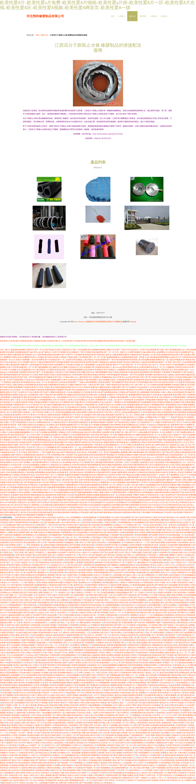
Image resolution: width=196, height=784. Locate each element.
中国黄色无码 (179, 560)
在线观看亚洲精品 (133, 405)
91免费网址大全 (172, 650)
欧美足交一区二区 (158, 367)
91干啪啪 (113, 492)
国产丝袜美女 (189, 372)
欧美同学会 (180, 615)
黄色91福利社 (24, 490)
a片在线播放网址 (41, 535)
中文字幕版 (190, 572)
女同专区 (65, 677)
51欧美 (112, 380)
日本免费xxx (121, 540)
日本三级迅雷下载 (182, 517)
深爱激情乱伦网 (32, 550)
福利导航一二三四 (175, 738)
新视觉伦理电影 (107, 695)
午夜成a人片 (5, 582)
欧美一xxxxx (189, 370)
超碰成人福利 (20, 723)
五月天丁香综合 (19, 783)
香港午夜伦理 (172, 600)
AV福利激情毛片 (44, 485)
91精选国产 (109, 422)
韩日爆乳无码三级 (55, 382)
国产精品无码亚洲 (14, 435)
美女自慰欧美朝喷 (118, 768)
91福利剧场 (39, 390)
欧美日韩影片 (98, 780)
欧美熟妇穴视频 (12, 445)
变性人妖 (37, 352)
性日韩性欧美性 (34, 738)
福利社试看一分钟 (105, 595)
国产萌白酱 (130, 690)
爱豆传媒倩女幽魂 (58, 387)
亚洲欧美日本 (167, 607)
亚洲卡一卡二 (73, 447)
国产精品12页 (102, 748)
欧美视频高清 (41, 575)
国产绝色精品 (11, 420)
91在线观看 (58, 492)
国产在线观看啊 (186, 632)
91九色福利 (13, 450)
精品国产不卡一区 (117, 700)
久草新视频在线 (108, 427)
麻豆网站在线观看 (98, 422)
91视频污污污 (45, 465)
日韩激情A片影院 (71, 582)
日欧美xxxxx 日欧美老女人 (103, 783)
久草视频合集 (53, 610)
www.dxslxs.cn (80, 321)
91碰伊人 (152, 765)
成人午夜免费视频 (88, 365)
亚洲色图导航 (39, 720)
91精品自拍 (141, 605)
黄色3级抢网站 (98, 352)
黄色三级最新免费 (158, 480)
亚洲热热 (155, 780)
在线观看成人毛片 (122, 617)
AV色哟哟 (164, 422)
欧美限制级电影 (129, 640)
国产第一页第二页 (15, 572)
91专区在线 (55, 417)
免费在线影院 (108, 462)
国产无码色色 (7, 430)
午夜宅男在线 (45, 417)
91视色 (30, 402)
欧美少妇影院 (140, 532)
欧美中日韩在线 (16, 542)
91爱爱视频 (52, 385)
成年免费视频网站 (130, 402)
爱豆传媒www (26, 778)
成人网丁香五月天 (101, 765)
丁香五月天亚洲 (43, 470)
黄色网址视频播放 (67, 425)
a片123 (43, 447)
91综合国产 (190, 705)
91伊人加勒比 (31, 430)
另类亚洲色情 (87, 375)
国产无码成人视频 (132, 697)
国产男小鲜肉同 (151, 377)
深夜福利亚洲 (67, 470)
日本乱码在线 (46, 743)
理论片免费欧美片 (173, 690)
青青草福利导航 (107, 625)
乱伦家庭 (76, 365)
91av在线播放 (85, 415)
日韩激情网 (73, 625)
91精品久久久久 (175, 520)
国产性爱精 (84, 725)
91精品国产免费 (6, 522)
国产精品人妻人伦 (106, 723)
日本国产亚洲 (186, 713)
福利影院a (41, 567)
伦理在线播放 (77, 360)
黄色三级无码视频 (181, 645)
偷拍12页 (141, 705)
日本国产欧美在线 (173, 745)
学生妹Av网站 (145, 352)
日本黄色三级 (59, 537)
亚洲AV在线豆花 (162, 472)
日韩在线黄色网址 (171, 567)
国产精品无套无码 (62, 450)
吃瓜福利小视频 (110, 387)
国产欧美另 (152, 567)
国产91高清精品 (50, 360)
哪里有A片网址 (176, 447)
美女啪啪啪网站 (107, 525)
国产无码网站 (25, 462)
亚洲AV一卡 (156, 430)
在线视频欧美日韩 (71, 755)
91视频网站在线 (123, 370)
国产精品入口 (129, 555)
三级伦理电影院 (181, 682)
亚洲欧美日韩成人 (80, 710)
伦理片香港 (135, 480)
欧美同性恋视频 (186, 778)
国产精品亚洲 (120, 422)
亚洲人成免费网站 (158, 352)
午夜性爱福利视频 (19, 547)
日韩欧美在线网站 (18, 550)
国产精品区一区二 (123, 715)
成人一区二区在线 (57, 645)
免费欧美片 (85, 645)
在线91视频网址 (125, 580)
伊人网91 (134, 725)
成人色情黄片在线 (119, 405)
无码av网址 (174, 570)
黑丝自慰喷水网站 (22, 627)
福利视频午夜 (77, 530)
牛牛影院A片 (119, 440)
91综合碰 (133, 457)
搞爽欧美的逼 (15, 687)
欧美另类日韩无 (155, 640)
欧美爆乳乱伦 (81, 557)
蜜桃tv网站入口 (56, 427)
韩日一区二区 (29, 367)
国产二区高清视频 (16, 758)
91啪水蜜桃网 (130, 482)
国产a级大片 (121, 547)
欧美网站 (4, 758)
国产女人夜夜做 (136, 447)
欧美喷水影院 (42, 385)
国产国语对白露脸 (187, 567)
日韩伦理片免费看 (56, 685)
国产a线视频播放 (103, 768)
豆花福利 (106, 575)
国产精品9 (92, 542)
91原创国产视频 (177, 385)
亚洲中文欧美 (54, 703)
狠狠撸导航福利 (117, 685)
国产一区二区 (109, 352)
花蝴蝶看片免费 (9, 357)
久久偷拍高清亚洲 (58, 422)
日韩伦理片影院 (154, 723)
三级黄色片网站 (59, 437)
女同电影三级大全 (127, 733)
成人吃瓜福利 (189, 385)
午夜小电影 (58, 687)
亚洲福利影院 (52, 567)
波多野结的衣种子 (15, 750)
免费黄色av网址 (176, 457)
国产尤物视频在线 (37, 477)
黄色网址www (84, 582)
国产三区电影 (185, 470)
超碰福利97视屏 (50, 477)
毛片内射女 (23, 452)
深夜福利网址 (190, 402)
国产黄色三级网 (116, 755)
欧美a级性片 (180, 705)
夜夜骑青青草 (124, 360)
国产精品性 (50, 350)
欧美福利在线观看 (43, 620)
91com (157, 447)
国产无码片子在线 (26, 597)
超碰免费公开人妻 (72, 640)
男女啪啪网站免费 (121, 527)
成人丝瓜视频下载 (87, 367)
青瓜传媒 (176, 763)
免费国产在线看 (183, 440)
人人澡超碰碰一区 (128, 763)
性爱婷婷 (5, 417)
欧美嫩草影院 (189, 532)
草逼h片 (119, 758)
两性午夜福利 (179, 723)
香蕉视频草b (187, 685)
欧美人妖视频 (151, 728)
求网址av (133, 723)
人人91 (143, 770)
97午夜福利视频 (141, 382)
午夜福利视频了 (130, 660)
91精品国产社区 (71, 455)
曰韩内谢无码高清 (49, 763)
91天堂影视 (191, 475)
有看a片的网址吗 (35, 517)
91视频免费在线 (70, 485)
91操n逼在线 (167, 645)
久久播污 (178, 580)
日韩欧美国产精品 (159, 670)
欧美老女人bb (7, 390)
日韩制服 (56, 630)
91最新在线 (25, 715)
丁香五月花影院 (81, 730)
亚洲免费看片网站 (10, 597)
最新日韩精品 (18, 385)
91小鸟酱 (153, 595)
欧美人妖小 (35, 775)
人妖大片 (183, 475)
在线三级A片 (61, 695)
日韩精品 (123, 635)
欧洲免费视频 (181, 610)
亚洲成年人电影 (58, 773)
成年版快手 (132, 472)
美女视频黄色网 (55, 535)
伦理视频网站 (105, 425)
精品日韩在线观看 (167, 672)
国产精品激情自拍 (43, 562)
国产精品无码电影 (52, 357)
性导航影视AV (46, 397)
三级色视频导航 (136, 735)
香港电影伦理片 (141, 407)
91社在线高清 (141, 387)
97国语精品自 (96, 537)
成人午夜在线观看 (189, 350)
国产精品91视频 (105, 465)
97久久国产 (173, 715)
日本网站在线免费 (157, 385)
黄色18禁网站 (115, 425)
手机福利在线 (58, 597)
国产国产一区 (38, 372)
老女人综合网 (104, 733)
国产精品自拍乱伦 (43, 753)
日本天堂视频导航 (24, 370)
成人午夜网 (35, 380)
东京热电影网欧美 (87, 682)
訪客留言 (164, 16)
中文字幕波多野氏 (36, 680)
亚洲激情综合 (169, 615)
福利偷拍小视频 (104, 350)
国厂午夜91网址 (180, 753)
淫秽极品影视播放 (146, 748)
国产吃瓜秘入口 (71, 570)
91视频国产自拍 (62, 390)
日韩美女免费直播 (129, 467)
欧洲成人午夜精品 (119, 392)
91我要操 (154, 427)
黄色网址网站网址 (18, 472)
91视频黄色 (159, 743)
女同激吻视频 (103, 390)
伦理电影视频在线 (45, 750)
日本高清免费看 (79, 685)
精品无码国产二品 (154, 475)
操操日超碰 (90, 703)
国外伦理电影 (117, 718)
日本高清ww (60, 527)
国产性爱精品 (104, 610)
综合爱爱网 (185, 745)
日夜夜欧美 (17, 405)
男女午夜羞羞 (101, 703)
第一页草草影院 (64, 460)
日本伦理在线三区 (167, 682)
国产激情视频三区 (110, 455)
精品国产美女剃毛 (124, 362)
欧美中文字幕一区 (144, 758)
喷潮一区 (39, 435)
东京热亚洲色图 (20, 497)
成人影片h (118, 400)
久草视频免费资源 (14, 605)
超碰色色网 (88, 530)
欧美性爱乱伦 (79, 535)
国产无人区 (160, 650)
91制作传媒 (95, 415)
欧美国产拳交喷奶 (127, 390)
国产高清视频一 (102, 750)
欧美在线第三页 (98, 605)
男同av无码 (55, 557)
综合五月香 (117, 377)
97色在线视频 (45, 520)
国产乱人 (118, 412)
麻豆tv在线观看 (100, 395)
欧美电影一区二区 (121, 723)
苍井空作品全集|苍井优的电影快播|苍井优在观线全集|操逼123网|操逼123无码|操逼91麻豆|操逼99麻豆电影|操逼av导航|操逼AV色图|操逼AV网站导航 (81, 512)
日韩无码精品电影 (63, 665)
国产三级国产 (75, 417)
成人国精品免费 (77, 595)
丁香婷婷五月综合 (57, 407)
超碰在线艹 (105, 407)
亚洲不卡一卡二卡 (116, 612)
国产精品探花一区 (155, 432)
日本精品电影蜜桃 (108, 592)
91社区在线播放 (58, 710)
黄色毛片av (28, 622)
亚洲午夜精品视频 (57, 442)
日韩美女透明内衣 (143, 670)
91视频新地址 (104, 482)
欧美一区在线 (67, 392)
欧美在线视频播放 (32, 465)
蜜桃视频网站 (25, 432)
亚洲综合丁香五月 (101, 530)
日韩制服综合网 (95, 760)
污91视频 (44, 672)
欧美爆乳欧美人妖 (15, 587)
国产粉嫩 (134, 460)
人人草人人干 (161, 778)
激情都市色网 (24, 532)
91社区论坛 (31, 422)
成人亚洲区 (99, 405)
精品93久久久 (73, 420)
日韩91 (99, 738)
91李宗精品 (189, 460)
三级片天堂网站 (173, 765)
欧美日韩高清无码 (189, 690)
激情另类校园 (177, 595)
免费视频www (50, 680)
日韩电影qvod (5, 592)
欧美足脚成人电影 (142, 530)
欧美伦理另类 (190, 492)
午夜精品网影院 (170, 405)
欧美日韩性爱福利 (155, 442)
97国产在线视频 (30, 750)
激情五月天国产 (12, 392)
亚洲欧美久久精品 (136, 680)
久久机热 (27, 380)
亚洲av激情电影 (178, 420)
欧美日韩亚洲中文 (175, 577)
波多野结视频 (90, 718)
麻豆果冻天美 (163, 728)
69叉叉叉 (144, 490)
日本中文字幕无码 (29, 415)
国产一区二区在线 (99, 560)
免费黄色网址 (122, 472)
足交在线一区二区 (107, 743)
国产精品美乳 (131, 392)
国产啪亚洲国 (148, 455)
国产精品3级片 (100, 355)
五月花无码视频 (75, 435)
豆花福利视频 (46, 445)
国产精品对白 (146, 517)
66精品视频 (143, 432)
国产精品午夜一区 (129, 365)
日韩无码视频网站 (131, 440)
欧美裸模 (151, 362)
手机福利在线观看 (177, 687)
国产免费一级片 (163, 350)
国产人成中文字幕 (71, 687)
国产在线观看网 (88, 642)
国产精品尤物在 (16, 410)
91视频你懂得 (56, 405)
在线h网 (110, 645)
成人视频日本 (54, 367)
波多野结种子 (128, 753)
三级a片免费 (187, 540)
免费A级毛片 (167, 560)
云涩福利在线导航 (21, 402)
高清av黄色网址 (156, 525)
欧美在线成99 (164, 550)
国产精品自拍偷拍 (106, 440)
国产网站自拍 (142, 612)
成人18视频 (101, 470)
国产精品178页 (14, 760)
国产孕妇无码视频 (182, 482)
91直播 (51, 402)
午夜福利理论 (160, 713)
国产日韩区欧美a (42, 655)
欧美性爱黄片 (6, 690)
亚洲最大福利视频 (104, 520)
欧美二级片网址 (71, 472)
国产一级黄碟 (141, 778)
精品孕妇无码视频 (24, 420)
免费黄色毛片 (160, 360)
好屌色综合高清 (144, 780)
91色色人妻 (182, 400)
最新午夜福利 (131, 657)
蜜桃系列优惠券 (155, 662)
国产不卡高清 (74, 415)
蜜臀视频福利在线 (77, 780)
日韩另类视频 (128, 632)
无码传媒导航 (12, 442)
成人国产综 (119, 690)
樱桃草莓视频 (172, 677)
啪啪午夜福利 (6, 783)
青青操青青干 (122, 492)
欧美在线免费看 (6, 405)
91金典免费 (135, 445)
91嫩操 (3, 725)
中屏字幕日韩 (15, 585)
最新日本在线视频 (156, 490)
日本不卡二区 (156, 365)
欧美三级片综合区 (174, 708)
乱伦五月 (16, 462)
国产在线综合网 (61, 650)
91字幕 (172, 582)
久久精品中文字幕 (125, 597)
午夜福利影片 (96, 622)
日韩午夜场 (95, 442)
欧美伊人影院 (9, 400)
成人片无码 (170, 465)
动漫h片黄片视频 (44, 630)
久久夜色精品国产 (17, 655)
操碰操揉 (38, 495)
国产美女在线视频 (76, 390)
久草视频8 (148, 417)
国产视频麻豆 (113, 565)
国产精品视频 (129, 765)
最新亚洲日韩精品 (54, 410)
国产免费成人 (30, 582)
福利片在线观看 (181, 352)
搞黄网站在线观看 (181, 430)
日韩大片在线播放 (185, 743)
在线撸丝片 (111, 395)
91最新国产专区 (11, 743)
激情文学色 (150, 467)
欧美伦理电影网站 (69, 382)
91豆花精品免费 (73, 750)
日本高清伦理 (31, 630)
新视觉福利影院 (11, 740)
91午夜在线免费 (71, 422)
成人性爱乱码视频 (66, 567)
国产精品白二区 (33, 723)
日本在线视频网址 (173, 700)
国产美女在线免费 (25, 460)
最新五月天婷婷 (33, 743)
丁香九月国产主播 (80, 480)
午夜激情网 (93, 670)
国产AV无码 (38, 387)
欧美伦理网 (96, 630)
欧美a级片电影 (177, 552)
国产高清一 (130, 550)
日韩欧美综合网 (152, 703)
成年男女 (3, 670)
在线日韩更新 (10, 545)
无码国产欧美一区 (74, 708)
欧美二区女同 (36, 475)
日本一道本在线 (170, 525)
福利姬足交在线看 (51, 435)
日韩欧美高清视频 (156, 652)
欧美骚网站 (32, 470)
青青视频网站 (49, 647)
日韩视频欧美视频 (10, 677)
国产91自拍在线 (115, 572)
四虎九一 (20, 545)
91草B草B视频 (111, 375)
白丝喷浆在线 (104, 685)
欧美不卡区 (138, 620)
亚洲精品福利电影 (53, 532)
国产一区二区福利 (64, 360)
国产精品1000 (87, 450)
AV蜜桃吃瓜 (66, 465)
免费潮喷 (167, 385)
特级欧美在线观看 (175, 380)
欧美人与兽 (169, 562)
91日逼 (113, 482)
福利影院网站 (163, 377)
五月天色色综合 (39, 595)
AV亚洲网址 (30, 407)
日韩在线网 (110, 417)
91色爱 (167, 457)
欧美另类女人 (154, 760)
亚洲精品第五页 (84, 422)
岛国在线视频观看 (61, 758)
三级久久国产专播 (27, 557)
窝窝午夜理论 (16, 455)
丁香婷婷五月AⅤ (42, 645)
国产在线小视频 (148, 447)
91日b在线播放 (158, 745)
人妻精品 (16, 708)
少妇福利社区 (181, 565)
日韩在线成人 (71, 580)
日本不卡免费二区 (161, 582)
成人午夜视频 (94, 425)
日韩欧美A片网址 (172, 632)
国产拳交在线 (141, 708)
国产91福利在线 (6, 535)
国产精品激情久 (111, 597)
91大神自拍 (170, 352)
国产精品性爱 (56, 662)
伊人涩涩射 (56, 412)
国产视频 (77, 492)
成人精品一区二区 (40, 382)
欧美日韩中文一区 (165, 390)
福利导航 (130, 417)
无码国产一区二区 (92, 592)
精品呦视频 (150, 485)
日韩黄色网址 (35, 445)
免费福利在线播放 (58, 547)
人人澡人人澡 (82, 597)
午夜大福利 (154, 580)
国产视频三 (126, 675)
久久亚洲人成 (70, 400)
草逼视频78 (118, 410)
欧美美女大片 (53, 657)
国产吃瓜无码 (139, 622)
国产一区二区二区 (96, 357)
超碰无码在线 (83, 455)
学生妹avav (94, 420)
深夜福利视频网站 (113, 605)
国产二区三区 (40, 350)
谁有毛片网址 (92, 587)
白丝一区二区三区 (79, 720)
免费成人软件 (54, 425)
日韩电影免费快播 (40, 778)
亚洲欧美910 (129, 685)
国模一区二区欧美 (15, 622)
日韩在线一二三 (17, 582)
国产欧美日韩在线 (88, 417)
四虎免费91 (149, 375)
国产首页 (30, 703)
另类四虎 (178, 367)
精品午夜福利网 (49, 467)
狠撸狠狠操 (158, 615)
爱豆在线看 (14, 417)
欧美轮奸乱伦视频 (163, 735)
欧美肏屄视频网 (141, 535)
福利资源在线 (142, 370)
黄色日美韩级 (12, 725)
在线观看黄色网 (112, 487)
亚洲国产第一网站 (122, 432)
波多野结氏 (24, 625)
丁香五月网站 (27, 440)
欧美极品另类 (147, 537)
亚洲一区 (149, 632)
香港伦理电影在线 (129, 367)
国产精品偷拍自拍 (68, 557)
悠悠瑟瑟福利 (141, 555)
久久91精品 (102, 677)
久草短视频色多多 (185, 627)
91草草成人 (12, 560)
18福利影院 (15, 382)
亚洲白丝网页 (64, 595)
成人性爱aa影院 (131, 372)
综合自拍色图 (126, 677)
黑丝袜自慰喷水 (6, 462)
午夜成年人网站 (180, 480)
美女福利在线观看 (114, 480)
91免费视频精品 (184, 487)
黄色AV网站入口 (129, 758)
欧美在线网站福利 (182, 672)
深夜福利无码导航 (167, 657)
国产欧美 (154, 397)
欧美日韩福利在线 (127, 652)
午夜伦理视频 (158, 697)
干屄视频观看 (88, 697)
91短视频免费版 (89, 590)
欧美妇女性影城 (169, 755)
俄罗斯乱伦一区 (21, 680)
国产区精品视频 (115, 773)
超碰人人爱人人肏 (133, 575)
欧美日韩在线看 (183, 530)
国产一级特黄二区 (29, 733)
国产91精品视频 (85, 783)
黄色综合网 (86, 690)
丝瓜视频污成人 (18, 482)
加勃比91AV (163, 535)
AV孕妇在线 (67, 778)
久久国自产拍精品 (135, 397)
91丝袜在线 (54, 462)
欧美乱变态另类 (7, 703)
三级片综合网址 (116, 632)
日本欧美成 (144, 570)
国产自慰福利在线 (134, 540)
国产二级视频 (188, 630)
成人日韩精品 (14, 475)
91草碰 (118, 395)
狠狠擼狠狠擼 (87, 492)
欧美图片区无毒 (111, 545)
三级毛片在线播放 (169, 605)
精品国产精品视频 (118, 682)
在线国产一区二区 (37, 745)
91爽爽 (116, 567)
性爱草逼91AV (129, 435)
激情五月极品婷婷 (14, 355)
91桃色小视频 (97, 492)
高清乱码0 (147, 397)
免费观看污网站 (126, 452)
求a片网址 (90, 395)
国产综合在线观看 (149, 350)
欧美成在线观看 (114, 677)
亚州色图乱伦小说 (83, 400)
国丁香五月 (136, 517)
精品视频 (154, 547)
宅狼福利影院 (13, 607)
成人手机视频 (33, 565)
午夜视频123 (7, 440)
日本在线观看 (125, 517)
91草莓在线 (17, 690)
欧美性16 (108, 405)
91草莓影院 (166, 372)
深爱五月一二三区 (142, 542)
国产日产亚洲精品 (129, 387)
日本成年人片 (13, 753)
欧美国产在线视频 (58, 690)
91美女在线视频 (103, 380)
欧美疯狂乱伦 (90, 607)
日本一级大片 (5, 350)
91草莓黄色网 (27, 585)
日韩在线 (58, 372)
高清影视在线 (125, 672)
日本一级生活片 (182, 557)
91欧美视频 (42, 610)
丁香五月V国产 (24, 445)
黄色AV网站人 (13, 490)
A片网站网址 (141, 467)
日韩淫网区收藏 (180, 640)
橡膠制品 (89, 321)
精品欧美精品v (51, 472)
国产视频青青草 (94, 755)
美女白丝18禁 (168, 470)
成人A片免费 (188, 665)
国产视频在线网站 (72, 540)
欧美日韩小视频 (95, 475)
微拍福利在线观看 (18, 350)
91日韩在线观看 (153, 482)
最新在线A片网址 (155, 412)
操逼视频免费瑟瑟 (90, 652)
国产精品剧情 (127, 662)
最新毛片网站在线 (29, 768)
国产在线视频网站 (142, 753)
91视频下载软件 (59, 750)
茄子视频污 (64, 367)
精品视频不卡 (64, 590)
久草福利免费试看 (132, 470)
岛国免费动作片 (152, 657)
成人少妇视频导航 (31, 395)
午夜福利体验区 (141, 652)
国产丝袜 (37, 758)
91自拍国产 (62, 552)
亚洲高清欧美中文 (90, 550)
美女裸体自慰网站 (137, 602)
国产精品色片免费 (48, 735)
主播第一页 (91, 410)
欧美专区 (104, 728)
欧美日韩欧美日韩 (107, 713)
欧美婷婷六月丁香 (118, 562)
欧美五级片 (140, 728)
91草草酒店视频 (17, 367)
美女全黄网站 (6, 708)
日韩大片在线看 (59, 400)
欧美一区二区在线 (151, 687)
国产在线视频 (42, 432)
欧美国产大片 (168, 692)
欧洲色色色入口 (111, 580)
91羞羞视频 (15, 397)
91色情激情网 (13, 372)
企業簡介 (121, 16)
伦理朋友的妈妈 (77, 432)
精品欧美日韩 (144, 700)
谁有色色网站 (184, 585)
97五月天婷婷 (100, 417)
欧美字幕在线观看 (45, 675)
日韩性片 (100, 527)
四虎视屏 (59, 542)
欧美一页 (114, 495)
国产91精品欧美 (130, 595)
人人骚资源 (51, 622)
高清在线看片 (53, 615)
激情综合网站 (176, 675)
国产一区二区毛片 (14, 562)
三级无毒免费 (36, 462)
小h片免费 (178, 382)
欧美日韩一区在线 (65, 670)
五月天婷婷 (183, 490)
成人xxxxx (151, 457)
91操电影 (91, 467)
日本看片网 (13, 755)
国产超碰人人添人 (75, 520)
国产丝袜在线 (139, 630)
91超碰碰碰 (161, 765)
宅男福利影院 (88, 562)
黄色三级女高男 (43, 690)
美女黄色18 (44, 442)
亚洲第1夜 (183, 773)
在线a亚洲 (53, 672)
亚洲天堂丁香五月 (175, 422)
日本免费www (23, 745)
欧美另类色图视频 (135, 665)
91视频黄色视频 (27, 708)
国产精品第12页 (84, 442)
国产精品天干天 (116, 365)
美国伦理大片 (67, 350)
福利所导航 (165, 477)
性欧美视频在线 (44, 602)
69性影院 (133, 370)
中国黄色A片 (169, 642)
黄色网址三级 (68, 728)
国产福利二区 (119, 625)
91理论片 (143, 442)
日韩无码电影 (68, 562)
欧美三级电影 (111, 472)
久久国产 (140, 763)
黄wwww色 (117, 367)
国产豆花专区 (102, 672)
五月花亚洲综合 (71, 407)
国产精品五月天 (181, 417)
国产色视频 (46, 452)
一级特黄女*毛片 (63, 592)
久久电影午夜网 (161, 575)
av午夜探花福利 (168, 442)
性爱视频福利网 (164, 675)
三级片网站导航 (91, 595)
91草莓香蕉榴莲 (103, 517)
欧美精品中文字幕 (88, 527)
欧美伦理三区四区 (156, 730)
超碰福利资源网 (14, 615)
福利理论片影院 (47, 738)
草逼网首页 (99, 370)
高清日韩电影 (24, 477)
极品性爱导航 (114, 390)
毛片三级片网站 (158, 635)
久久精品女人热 (42, 612)
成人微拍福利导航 (49, 495)
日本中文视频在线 (151, 450)
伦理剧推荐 (163, 450)
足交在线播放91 (73, 352)
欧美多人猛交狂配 (21, 665)
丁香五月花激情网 (188, 435)
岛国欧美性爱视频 (87, 640)
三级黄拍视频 (182, 605)
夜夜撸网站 (40, 670)
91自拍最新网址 (154, 370)
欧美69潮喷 (81, 372)
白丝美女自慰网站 (24, 492)
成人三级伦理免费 (40, 355)
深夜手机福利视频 (158, 542)
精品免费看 (101, 397)
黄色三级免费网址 (128, 407)
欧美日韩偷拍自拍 (154, 655)
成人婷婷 (24, 650)
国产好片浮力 (71, 397)
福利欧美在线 (160, 465)
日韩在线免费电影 (142, 565)
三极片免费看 (66, 768)
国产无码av (84, 440)
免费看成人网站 (167, 753)
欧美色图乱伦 (142, 640)
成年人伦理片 (13, 477)
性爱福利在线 (132, 645)
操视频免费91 (56, 380)
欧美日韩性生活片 (38, 450)
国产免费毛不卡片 (53, 482)
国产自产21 (45, 565)
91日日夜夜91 (189, 365)
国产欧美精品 (92, 733)
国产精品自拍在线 (42, 662)
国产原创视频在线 (36, 377)
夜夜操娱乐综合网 (158, 700)
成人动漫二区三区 (184, 445)
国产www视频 (125, 460)
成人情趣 (42, 590)
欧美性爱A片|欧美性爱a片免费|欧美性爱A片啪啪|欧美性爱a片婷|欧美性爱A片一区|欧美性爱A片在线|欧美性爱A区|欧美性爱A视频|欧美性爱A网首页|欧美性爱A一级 (64, 341)
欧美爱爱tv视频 (6, 437)
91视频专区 (95, 625)
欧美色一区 (143, 577)
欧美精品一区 (186, 765)
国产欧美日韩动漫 (110, 622)
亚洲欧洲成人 (49, 372)
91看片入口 (61, 477)
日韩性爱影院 (5, 735)
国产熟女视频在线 (107, 420)
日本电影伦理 (23, 442)
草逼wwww (119, 470)
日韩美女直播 (139, 415)
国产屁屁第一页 (106, 435)
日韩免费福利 (180, 718)
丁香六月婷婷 (36, 715)
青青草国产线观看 (68, 620)
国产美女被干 (142, 637)
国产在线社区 (31, 765)
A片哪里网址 (44, 667)
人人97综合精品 (24, 427)
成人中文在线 (189, 552)
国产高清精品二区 (146, 355)
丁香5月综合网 (37, 412)
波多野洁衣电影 (36, 647)
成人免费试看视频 (17, 570)
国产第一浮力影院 (97, 615)
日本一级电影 (97, 430)
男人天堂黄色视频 (67, 615)
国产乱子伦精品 (103, 607)
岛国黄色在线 (119, 550)
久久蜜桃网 (100, 740)
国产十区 (29, 780)
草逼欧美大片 (177, 680)
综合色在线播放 (37, 635)
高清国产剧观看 (137, 420)
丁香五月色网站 (85, 352)
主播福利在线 (175, 728)
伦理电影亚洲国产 (180, 397)
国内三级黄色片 (77, 592)
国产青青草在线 (40, 657)
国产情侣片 (151, 487)
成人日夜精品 (39, 780)
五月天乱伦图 (46, 723)
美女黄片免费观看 (185, 472)
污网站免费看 (162, 380)
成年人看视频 (46, 775)
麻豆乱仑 (178, 692)
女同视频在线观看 (33, 682)
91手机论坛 (94, 482)
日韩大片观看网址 (189, 395)
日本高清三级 (150, 592)
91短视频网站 (22, 470)
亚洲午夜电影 (68, 587)
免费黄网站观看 (120, 645)
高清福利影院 (164, 547)
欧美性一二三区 (13, 660)
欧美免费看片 (80, 587)
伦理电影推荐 (15, 520)
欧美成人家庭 (63, 780)
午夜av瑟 (141, 657)
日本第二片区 (130, 485)
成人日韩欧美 (112, 730)
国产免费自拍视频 (54, 697)
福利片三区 (61, 735)
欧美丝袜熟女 (173, 778)
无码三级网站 (5, 577)
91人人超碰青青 (156, 470)
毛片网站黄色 (150, 495)
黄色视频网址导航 (68, 412)
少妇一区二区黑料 (43, 640)
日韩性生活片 (180, 562)
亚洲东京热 (186, 367)
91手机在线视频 (32, 527)
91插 (74, 462)
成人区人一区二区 (183, 652)
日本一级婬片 (120, 352)
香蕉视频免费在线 (139, 740)
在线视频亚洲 (167, 617)
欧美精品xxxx (149, 620)
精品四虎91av (188, 770)
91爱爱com (47, 412)
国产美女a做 (140, 703)
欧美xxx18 (104, 710)
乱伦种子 (58, 350)
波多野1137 (132, 780)
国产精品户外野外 (66, 525)
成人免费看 (69, 652)
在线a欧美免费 (175, 685)
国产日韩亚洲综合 (9, 470)
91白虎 (135, 580)
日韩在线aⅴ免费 (164, 595)
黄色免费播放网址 (69, 655)
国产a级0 (29, 352)
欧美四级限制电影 (17, 540)
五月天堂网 (69, 497)
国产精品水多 (155, 477)
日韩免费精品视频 (16, 487)
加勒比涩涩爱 (169, 652)
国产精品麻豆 (97, 555)
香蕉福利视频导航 (117, 577)
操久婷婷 (47, 405)
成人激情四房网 (181, 758)
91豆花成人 (165, 447)
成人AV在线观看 (80, 487)
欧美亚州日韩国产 (181, 647)
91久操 (80, 397)
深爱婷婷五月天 (128, 778)
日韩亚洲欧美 (98, 775)
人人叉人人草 (115, 662)
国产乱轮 (105, 632)
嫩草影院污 (128, 718)
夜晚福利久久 (75, 677)
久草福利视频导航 (124, 522)
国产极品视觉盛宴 (175, 770)
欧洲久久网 (91, 612)
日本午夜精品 (143, 660)
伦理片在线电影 (90, 748)
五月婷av (78, 652)
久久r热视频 (155, 660)
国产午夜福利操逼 (78, 680)
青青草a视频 (111, 708)
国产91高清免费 (14, 657)
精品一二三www (161, 710)
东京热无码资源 (64, 637)
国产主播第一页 (171, 743)
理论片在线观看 (17, 700)
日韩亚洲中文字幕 (39, 652)
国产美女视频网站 (178, 427)
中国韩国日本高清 (26, 372)
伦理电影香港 (161, 425)
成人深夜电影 (111, 362)
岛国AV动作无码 (154, 382)
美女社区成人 (82, 452)
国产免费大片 (140, 485)
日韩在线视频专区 (12, 672)
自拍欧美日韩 (85, 605)
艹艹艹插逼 (170, 417)
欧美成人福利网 (137, 710)
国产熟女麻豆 (96, 687)
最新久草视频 (144, 547)
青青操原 (104, 637)
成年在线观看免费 (78, 495)
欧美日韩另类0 (123, 385)
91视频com (55, 620)
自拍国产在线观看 (164, 592)
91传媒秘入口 (35, 560)
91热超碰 (35, 672)
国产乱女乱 (142, 457)
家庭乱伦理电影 (99, 375)
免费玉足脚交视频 (63, 715)
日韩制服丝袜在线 (98, 645)
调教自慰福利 (84, 622)
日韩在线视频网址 (74, 547)
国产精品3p (125, 457)
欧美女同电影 (19, 630)
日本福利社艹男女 (116, 765)
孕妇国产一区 (15, 733)
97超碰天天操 (155, 560)
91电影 (82, 700)
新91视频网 (116, 382)
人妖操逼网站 (58, 743)
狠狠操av (126, 585)
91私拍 (101, 652)
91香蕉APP (29, 350)
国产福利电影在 (108, 547)
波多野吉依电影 (168, 382)
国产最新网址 (76, 590)
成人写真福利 (5, 415)
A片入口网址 (115, 620)
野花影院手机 (46, 755)
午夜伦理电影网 (122, 397)
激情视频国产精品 (105, 372)
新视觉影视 (191, 412)
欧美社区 (122, 780)
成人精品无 (105, 467)
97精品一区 (93, 730)
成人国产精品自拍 (184, 695)
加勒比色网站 (41, 660)
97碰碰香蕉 (50, 720)
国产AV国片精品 (30, 592)
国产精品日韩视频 (73, 690)
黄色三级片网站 (167, 602)
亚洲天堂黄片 (139, 775)
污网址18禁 (34, 490)
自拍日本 (15, 770)
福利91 (72, 662)
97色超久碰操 (99, 708)
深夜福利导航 (51, 780)
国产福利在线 (23, 375)
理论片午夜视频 (41, 703)
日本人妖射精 (85, 420)
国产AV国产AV (67, 355)
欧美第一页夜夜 (138, 357)
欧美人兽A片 (59, 692)
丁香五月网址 (82, 760)
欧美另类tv (102, 542)
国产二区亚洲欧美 (73, 645)
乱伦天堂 (23, 480)
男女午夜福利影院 (99, 472)
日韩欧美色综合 (70, 452)
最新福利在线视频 (138, 617)
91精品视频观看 (114, 542)
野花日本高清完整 (26, 580)
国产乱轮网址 (37, 740)
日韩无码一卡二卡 (160, 715)
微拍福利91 (144, 557)
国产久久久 (68, 642)
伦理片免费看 (70, 560)
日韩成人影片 (188, 407)
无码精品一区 (119, 525)
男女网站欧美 (171, 748)
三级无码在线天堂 (126, 450)
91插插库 (63, 357)
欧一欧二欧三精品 (134, 768)
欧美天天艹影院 (67, 703)
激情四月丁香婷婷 (119, 520)
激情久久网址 (79, 703)
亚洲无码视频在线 (129, 425)
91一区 (98, 467)
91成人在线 (78, 617)
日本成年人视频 (86, 775)
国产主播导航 (102, 590)
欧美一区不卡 (94, 695)
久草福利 (69, 365)
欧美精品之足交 (76, 748)
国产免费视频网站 (64, 745)
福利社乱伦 (164, 703)
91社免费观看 (125, 567)
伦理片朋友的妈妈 (76, 607)
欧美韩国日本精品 (10, 685)
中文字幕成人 (179, 607)
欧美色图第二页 (89, 520)
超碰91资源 (114, 415)
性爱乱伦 (159, 620)
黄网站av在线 (68, 492)
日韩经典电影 (165, 763)
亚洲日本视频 (157, 402)
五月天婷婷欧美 (86, 392)
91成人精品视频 (151, 357)
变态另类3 (62, 612)
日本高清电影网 (178, 392)
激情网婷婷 (174, 475)
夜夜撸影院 (47, 577)
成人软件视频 (35, 417)
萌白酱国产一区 (161, 362)
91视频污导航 (137, 455)
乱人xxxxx (10, 467)
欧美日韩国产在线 (181, 617)
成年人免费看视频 (75, 650)
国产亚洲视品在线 (31, 482)
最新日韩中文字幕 (65, 585)
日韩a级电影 (103, 460)
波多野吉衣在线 (172, 768)
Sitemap (133, 321)
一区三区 (88, 780)
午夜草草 (71, 552)
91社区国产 (115, 350)
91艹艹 (53, 592)
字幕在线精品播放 (169, 440)
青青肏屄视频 (92, 763)
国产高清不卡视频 (47, 392)
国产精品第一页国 (14, 425)
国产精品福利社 (86, 765)
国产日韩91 (166, 365)
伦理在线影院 (183, 542)
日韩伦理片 (159, 457)
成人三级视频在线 (133, 442)
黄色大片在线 (73, 775)
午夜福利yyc (15, 697)
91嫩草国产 (169, 480)
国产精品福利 (98, 692)
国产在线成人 (169, 625)
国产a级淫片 (122, 570)
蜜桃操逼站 (114, 530)
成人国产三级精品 (184, 697)
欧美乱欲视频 (127, 412)
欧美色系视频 (58, 540)
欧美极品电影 (186, 377)
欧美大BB (96, 392)
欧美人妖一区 (190, 755)
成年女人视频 (111, 355)
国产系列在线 (56, 733)
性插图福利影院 (40, 585)
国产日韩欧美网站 (72, 440)
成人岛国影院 (171, 445)
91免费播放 (135, 715)
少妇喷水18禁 (166, 435)
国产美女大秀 (108, 687)
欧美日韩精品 (67, 765)
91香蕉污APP (38, 460)
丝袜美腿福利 (20, 703)
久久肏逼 (109, 527)
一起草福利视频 (99, 617)
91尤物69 (148, 415)
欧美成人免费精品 (139, 567)
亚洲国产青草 (108, 690)
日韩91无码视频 (13, 650)
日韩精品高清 (51, 430)
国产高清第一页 (110, 447)
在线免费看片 (93, 452)
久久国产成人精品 (61, 420)
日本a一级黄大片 (83, 552)
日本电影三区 (148, 540)
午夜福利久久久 (20, 738)
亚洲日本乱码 (128, 560)
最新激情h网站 (139, 452)
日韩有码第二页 (79, 627)
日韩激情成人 (190, 687)
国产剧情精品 (27, 355)
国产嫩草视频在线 (134, 490)
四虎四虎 (89, 535)
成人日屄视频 (12, 647)
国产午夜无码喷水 (45, 540)
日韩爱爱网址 (96, 582)
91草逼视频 (96, 490)
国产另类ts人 (97, 690)
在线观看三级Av (105, 627)
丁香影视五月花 (99, 445)
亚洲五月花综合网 (71, 705)
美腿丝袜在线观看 (113, 457)
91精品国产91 (7, 402)
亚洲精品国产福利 (13, 525)
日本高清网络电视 (154, 605)
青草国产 (82, 705)
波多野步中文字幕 (43, 455)
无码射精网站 (155, 392)
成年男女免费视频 (152, 680)
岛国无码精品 (174, 575)
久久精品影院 (51, 580)
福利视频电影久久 (113, 445)
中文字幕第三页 (140, 390)
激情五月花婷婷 (174, 540)
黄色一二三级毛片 (112, 600)
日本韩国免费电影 (139, 682)
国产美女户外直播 (169, 740)
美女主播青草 (34, 392)
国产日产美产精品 (81, 425)
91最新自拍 (91, 412)
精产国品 (185, 447)
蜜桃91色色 (179, 425)
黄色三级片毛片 (68, 405)
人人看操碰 (111, 397)
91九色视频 (11, 370)
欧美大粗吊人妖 (56, 470)
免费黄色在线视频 (72, 475)
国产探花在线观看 (40, 700)
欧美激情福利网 (74, 490)
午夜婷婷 (51, 748)
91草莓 (8, 482)
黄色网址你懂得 (33, 735)
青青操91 (175, 490)
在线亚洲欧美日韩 (12, 652)
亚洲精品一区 (58, 755)
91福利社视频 (121, 417)
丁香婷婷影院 (51, 670)
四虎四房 (151, 472)
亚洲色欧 (28, 700)
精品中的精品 (78, 380)
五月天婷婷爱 (141, 422)
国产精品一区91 (48, 475)
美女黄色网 (189, 535)
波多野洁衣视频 (150, 380)
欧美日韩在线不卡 (102, 620)
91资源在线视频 (13, 432)
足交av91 (98, 575)
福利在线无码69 (86, 602)
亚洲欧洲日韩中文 (7, 537)
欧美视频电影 (147, 492)
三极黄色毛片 (48, 708)
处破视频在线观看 (44, 765)
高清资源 (105, 755)
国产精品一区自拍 (25, 447)
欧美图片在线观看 (7, 352)
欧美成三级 (164, 780)
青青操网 (15, 715)
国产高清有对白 (166, 775)
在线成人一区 (188, 580)
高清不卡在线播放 (153, 705)
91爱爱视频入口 (79, 763)
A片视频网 (188, 425)
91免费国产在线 (101, 642)
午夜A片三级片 (37, 420)
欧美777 (60, 652)
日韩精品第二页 (160, 600)
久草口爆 (32, 610)
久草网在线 (6, 382)
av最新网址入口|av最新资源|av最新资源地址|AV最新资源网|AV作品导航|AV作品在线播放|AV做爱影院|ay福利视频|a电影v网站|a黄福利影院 (84, 505)
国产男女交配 (29, 612)
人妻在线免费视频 (168, 637)
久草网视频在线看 (157, 405)
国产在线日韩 (107, 680)
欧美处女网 (95, 540)
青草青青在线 (177, 587)
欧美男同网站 (189, 680)
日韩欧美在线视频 (185, 748)
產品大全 (132, 16)
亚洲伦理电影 (171, 542)
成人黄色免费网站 (10, 580)
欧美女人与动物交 (37, 357)
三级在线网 (165, 660)
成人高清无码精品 (17, 780)
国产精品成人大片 (143, 690)
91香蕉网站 (164, 687)
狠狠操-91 (146, 427)
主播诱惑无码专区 (135, 492)
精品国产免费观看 (62, 415)
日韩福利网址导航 (58, 455)
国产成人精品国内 (136, 687)
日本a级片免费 (21, 632)
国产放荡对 (153, 552)
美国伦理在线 (154, 577)
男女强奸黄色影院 (22, 763)
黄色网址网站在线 (138, 713)
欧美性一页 (160, 627)
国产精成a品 (77, 697)
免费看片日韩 (106, 490)
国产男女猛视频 (144, 460)
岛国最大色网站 (140, 475)
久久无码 (63, 482)
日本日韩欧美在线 (88, 477)
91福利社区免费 (115, 585)
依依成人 (66, 733)
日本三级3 (190, 723)
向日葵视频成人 (139, 677)
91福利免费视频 (37, 492)
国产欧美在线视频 (160, 355)
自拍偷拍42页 (92, 627)
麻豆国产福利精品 (60, 775)
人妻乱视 (81, 377)
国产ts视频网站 (164, 427)
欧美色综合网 (173, 355)
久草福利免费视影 (58, 497)
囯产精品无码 (188, 733)
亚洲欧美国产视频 (78, 733)
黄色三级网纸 (103, 700)
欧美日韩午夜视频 (116, 590)
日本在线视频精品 (188, 575)
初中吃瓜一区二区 (146, 738)
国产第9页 (169, 437)
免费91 (119, 387)
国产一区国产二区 (161, 590)
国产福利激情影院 (56, 730)
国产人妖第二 (108, 400)
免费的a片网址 (128, 720)
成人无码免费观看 (106, 650)
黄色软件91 (100, 412)
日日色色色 (144, 580)
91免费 (7, 662)
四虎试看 (135, 377)
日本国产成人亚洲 (12, 625)
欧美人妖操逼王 (161, 545)
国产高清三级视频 (143, 750)
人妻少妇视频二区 (150, 420)
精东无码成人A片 (73, 522)
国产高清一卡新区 (86, 385)
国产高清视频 (102, 612)
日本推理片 (17, 440)
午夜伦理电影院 (88, 547)
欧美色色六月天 (15, 362)
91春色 (153, 570)
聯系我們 (143, 16)
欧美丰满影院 (159, 632)
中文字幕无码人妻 (144, 365)
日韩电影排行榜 (103, 778)
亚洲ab (21, 395)
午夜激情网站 (169, 718)
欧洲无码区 (4, 570)
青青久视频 (97, 427)
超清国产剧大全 (71, 387)
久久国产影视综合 (69, 372)
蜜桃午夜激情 (157, 415)
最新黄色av (123, 477)
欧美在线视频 (66, 410)
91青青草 (83, 755)
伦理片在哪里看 (100, 437)
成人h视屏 (82, 773)
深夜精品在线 (17, 592)
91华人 (132, 385)
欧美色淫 (81, 362)
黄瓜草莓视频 (116, 720)
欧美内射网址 (16, 415)
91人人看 (61, 660)
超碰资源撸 (141, 572)
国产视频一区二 (12, 595)
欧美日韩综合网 (88, 545)
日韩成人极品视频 (182, 465)
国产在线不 (30, 637)
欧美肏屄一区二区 (183, 455)
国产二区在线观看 (80, 350)
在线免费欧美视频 (148, 360)
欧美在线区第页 (157, 750)
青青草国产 (86, 435)
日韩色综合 (4, 540)
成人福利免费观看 (176, 537)
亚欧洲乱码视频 (6, 682)
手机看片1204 (177, 390)
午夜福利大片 (115, 607)
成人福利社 (180, 625)
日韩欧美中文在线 (178, 735)
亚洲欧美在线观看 (175, 387)
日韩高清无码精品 (106, 670)
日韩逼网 (98, 367)
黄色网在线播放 (58, 485)
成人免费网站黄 (148, 575)
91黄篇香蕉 (108, 738)
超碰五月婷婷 (142, 552)
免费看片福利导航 (12, 617)
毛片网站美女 (32, 485)
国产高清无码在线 (156, 642)
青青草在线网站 (131, 700)
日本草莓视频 (100, 745)
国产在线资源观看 (126, 622)
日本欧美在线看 (78, 465)
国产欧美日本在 (28, 525)
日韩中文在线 (67, 380)
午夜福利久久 (144, 755)
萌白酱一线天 (88, 457)
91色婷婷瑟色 (128, 400)
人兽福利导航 (78, 470)
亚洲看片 (39, 552)
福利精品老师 (66, 530)
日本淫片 (25, 687)
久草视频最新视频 (73, 527)
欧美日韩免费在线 (140, 760)
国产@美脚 (153, 535)
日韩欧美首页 (39, 580)
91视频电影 (169, 367)
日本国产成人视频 (74, 477)
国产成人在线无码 (108, 475)
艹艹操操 (80, 382)
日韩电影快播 (27, 657)
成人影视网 (40, 617)
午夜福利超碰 (20, 537)
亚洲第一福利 (152, 770)
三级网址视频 (163, 555)
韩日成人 (74, 460)
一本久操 (145, 525)
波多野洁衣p (79, 585)
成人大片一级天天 (186, 462)
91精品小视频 (45, 497)
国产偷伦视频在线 (27, 670)
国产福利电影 (177, 407)
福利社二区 (71, 735)
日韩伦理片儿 (19, 667)
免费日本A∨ (48, 537)
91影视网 (25, 362)
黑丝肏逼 (12, 745)
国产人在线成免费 (185, 362)
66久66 (160, 567)
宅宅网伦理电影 (91, 585)
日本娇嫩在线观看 (85, 575)
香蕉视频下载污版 (33, 457)
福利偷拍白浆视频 (185, 662)
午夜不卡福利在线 (10, 775)
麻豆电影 (152, 708)
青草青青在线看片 (121, 680)
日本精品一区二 (89, 672)
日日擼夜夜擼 (13, 778)
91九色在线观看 (65, 462)
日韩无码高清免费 (34, 692)
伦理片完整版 (182, 405)
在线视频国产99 (16, 675)
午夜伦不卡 (33, 362)
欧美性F (86, 758)
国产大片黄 (42, 542)
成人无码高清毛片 (165, 420)
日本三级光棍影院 (38, 370)
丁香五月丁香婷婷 (47, 480)
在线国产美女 (124, 537)
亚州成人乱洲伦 (182, 522)
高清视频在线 (154, 637)
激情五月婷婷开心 (58, 517)
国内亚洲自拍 (56, 562)
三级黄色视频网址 (47, 457)
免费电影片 (79, 405)
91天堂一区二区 (92, 460)
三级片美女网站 (83, 537)
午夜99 (57, 457)
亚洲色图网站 (61, 487)
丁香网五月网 (185, 768)
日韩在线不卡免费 (96, 597)
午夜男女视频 (44, 547)
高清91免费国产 (54, 778)
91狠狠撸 (101, 362)
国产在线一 (24, 377)
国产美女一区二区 (85, 580)
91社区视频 (98, 715)
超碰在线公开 (56, 465)
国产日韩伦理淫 (179, 495)
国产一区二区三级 (129, 745)
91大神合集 (155, 395)
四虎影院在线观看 (27, 728)
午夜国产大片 (131, 562)
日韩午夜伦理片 (20, 517)
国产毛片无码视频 (125, 760)
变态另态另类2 (179, 460)
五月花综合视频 (26, 595)
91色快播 (187, 390)
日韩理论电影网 (135, 545)
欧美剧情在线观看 (167, 725)
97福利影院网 (183, 730)
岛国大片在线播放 (25, 725)
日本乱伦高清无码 (163, 485)
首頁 (112, 16)
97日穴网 (39, 415)
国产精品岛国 (98, 600)
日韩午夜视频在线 (184, 635)
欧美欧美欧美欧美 (89, 647)
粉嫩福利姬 (122, 665)
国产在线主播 (94, 525)
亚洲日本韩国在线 (27, 575)
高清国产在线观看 (75, 723)
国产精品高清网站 (111, 532)
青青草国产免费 (13, 565)
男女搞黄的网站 (30, 542)
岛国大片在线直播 (166, 647)
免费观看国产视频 (153, 622)
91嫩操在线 (170, 557)
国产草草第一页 (111, 780)
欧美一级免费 (170, 697)
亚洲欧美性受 (130, 612)
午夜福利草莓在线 (168, 622)
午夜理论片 (119, 485)
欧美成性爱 (52, 660)
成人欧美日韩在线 (143, 550)
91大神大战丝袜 (18, 637)
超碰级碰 (81, 738)
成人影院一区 (73, 622)
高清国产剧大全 (19, 692)
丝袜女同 (87, 432)
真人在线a (78, 550)
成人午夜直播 (31, 705)
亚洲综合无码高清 (17, 527)
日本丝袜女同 (52, 590)
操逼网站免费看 (126, 630)
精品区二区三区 (28, 562)
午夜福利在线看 (111, 775)
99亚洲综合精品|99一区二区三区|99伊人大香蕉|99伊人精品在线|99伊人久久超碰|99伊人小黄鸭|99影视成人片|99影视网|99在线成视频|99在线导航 (126, 507)
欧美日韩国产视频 (90, 723)
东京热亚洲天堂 (14, 567)
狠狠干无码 (81, 770)
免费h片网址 (173, 773)
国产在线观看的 (10, 492)
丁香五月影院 (18, 552)
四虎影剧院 (173, 710)
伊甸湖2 (58, 738)
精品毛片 (178, 442)
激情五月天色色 (175, 377)
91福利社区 (95, 552)
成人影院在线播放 (144, 367)
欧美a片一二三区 (146, 615)
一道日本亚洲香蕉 (37, 360)
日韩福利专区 (25, 475)
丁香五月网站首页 (118, 657)
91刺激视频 (185, 485)
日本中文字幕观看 (147, 650)
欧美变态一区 (136, 350)
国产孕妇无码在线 (19, 577)
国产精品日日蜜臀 (89, 677)
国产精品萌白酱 (74, 467)
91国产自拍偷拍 (185, 355)
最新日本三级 (56, 770)
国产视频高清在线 (71, 395)
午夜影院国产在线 (146, 462)
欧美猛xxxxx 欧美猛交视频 (161, 587)
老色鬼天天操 (127, 620)
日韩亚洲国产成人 (27, 660)
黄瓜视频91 (165, 733)
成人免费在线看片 (70, 713)
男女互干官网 (130, 552)
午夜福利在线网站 (41, 402)
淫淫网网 (166, 402)
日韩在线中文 (12, 720)
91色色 (116, 652)
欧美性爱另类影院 (85, 570)
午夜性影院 (177, 665)
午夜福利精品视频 (138, 585)
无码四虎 (93, 390)
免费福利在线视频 (65, 627)
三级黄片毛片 (132, 738)
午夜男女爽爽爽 (170, 695)
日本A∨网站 (118, 705)
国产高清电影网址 (20, 422)
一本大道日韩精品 (123, 667)
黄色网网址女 (32, 400)
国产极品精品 (31, 570)
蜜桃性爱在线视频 (154, 532)
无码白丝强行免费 (130, 465)
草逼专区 (185, 597)
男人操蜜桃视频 (143, 392)
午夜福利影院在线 (104, 718)
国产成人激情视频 (129, 395)
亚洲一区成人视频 (164, 407)
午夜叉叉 (53, 612)
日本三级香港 (104, 587)
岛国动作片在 (133, 430)
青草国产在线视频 (56, 362)
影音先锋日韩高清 (26, 720)
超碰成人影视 (152, 390)
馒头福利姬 (142, 723)
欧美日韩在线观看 (12, 640)
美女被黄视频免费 (7, 555)
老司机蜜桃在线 (27, 382)
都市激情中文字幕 (102, 562)
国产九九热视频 (13, 645)
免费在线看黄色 (14, 730)
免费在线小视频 (97, 387)
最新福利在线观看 (157, 557)
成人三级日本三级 (144, 773)
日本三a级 (48, 597)
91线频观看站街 (117, 697)
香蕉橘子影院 (94, 728)
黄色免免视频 (141, 733)
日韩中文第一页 (152, 775)
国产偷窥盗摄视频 (110, 357)
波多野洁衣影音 (173, 713)
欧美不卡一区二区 (81, 567)
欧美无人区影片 (157, 565)
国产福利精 (159, 585)
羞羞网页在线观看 (135, 695)
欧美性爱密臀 (159, 455)
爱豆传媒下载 (67, 480)
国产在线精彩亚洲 (7, 680)
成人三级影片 (34, 665)
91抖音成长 (185, 763)
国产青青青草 (86, 490)
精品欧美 (70, 487)
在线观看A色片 (145, 645)
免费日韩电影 (44, 375)
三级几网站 (38, 597)
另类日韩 (58, 587)
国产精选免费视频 (91, 465)
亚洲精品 (68, 685)
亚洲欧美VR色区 (63, 680)
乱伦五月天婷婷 (100, 457)
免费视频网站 (40, 472)
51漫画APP (176, 435)
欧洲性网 (10, 763)
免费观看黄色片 (25, 748)
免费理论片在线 (106, 557)
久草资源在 (120, 437)
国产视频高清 (49, 377)
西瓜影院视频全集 (167, 482)
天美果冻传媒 (48, 420)
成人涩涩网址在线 (88, 660)
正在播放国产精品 (12, 557)
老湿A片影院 (94, 440)
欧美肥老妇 (187, 457)
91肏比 (177, 470)
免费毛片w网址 (124, 740)
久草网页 (106, 430)
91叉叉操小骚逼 (90, 470)
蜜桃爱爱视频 (163, 357)
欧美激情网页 (16, 662)
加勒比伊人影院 (68, 632)
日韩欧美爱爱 (89, 405)
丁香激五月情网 (109, 522)
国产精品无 (150, 522)
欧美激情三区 (82, 743)
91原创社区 (151, 425)
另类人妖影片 (52, 595)
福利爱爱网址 (52, 432)
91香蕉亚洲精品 (19, 430)
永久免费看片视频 (189, 780)
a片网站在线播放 (151, 597)
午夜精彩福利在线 (63, 720)
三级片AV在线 (152, 647)
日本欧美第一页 (120, 462)
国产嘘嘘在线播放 (126, 775)
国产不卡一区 (47, 758)
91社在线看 (155, 460)
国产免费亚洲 (40, 760)
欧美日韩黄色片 (166, 460)
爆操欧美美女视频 (55, 582)
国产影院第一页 (83, 407)
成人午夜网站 (58, 555)
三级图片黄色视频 (27, 640)
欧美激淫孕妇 (77, 715)
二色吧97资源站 (111, 385)
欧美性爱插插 (143, 372)
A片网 (128, 682)
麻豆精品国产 (170, 635)
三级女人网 (88, 715)
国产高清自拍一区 (51, 460)
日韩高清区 (152, 555)
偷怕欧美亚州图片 (54, 355)
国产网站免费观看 (186, 715)
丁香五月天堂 (125, 350)
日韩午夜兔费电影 (55, 642)
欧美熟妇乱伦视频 (189, 700)
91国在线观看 (81, 412)
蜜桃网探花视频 (59, 682)
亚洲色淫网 (172, 545)
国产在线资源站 (154, 733)
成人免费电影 (62, 600)
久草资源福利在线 (96, 532)
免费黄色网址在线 (79, 410)
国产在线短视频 (34, 480)
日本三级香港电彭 (161, 537)
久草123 (151, 465)
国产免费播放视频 (114, 675)
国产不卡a (72, 577)
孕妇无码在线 (84, 482)
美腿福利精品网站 (127, 565)
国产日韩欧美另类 (71, 783)
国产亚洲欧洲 (92, 685)
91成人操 (106, 720)
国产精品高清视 (83, 735)
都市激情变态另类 (145, 440)
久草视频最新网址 (45, 400)
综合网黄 (68, 437)
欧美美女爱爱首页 (34, 577)
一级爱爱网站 (170, 720)
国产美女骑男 (144, 725)
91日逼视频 (65, 457)
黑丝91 (69, 710)
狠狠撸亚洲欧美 (123, 355)
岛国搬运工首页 (64, 432)
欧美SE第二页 (13, 452)
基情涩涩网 (17, 412)
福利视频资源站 (175, 350)
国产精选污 (172, 527)
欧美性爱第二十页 (83, 632)
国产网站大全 (183, 612)
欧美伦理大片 (15, 768)
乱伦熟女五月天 (175, 357)
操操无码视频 (98, 447)
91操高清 (48, 635)
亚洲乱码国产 (156, 755)
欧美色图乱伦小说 (41, 425)
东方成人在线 (103, 402)
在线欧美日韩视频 (53, 617)
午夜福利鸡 (52, 585)
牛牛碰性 (15, 575)
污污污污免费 (125, 445)
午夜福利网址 (15, 718)
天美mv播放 (15, 635)
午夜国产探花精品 (7, 632)
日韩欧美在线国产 (104, 382)
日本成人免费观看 (88, 740)
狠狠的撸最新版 (184, 545)
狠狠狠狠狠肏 (132, 547)
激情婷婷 (180, 755)
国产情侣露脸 (75, 545)
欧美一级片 (52, 637)
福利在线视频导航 (94, 485)
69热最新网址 (117, 465)
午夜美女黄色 (47, 687)
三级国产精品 (163, 630)
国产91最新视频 (158, 768)
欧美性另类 (118, 670)
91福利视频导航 (30, 385)
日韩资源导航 (181, 725)
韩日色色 (183, 650)
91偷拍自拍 (152, 685)
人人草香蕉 (152, 387)
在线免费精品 (27, 535)
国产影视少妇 (13, 670)
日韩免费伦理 (27, 718)
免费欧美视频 (140, 435)
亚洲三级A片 (114, 672)
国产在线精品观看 (80, 532)
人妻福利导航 (20, 713)
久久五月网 (77, 672)
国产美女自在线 (170, 612)
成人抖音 (122, 487)
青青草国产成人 (167, 370)
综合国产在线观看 (154, 740)
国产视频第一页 (89, 768)
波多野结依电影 (91, 362)
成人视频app (111, 570)
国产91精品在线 (81, 525)
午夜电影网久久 (177, 372)
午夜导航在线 (190, 420)
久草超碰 (179, 703)
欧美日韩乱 (95, 435)
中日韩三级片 (99, 602)
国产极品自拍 (128, 475)
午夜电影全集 (28, 387)
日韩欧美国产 (40, 525)
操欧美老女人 (12, 427)
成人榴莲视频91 (183, 620)
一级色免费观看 (177, 667)
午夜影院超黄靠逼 (60, 725)
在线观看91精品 (17, 495)
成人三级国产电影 (70, 575)
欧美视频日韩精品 (72, 602)
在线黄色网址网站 (105, 550)
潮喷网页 (48, 725)
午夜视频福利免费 (119, 490)
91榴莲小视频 (73, 385)
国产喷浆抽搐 (150, 452)
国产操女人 (110, 412)
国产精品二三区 (161, 540)
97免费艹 (113, 430)
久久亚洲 (151, 778)
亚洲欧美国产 (167, 723)
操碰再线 (41, 768)
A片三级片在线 (146, 697)
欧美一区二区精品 (34, 537)
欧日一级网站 (120, 582)
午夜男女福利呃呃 (50, 627)
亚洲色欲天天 (74, 367)
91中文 (33, 432)
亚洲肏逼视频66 (122, 592)
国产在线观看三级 (116, 642)
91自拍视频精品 (138, 522)
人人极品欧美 (25, 607)
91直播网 (57, 765)
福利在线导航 (58, 635)
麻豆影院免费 (133, 477)
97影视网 (78, 562)
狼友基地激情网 (69, 770)
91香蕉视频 (141, 655)
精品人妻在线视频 (104, 660)
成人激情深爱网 (153, 572)
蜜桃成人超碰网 (33, 497)
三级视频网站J (175, 477)
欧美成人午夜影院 (82, 615)
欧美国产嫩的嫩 (52, 718)
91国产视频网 (118, 435)
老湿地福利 (133, 557)
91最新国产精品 (162, 400)
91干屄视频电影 (186, 750)
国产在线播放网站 (145, 402)
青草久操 (115, 635)
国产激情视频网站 (42, 367)
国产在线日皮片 (10, 485)
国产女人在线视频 (110, 725)
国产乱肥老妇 (175, 452)
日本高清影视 (149, 527)
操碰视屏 (14, 375)
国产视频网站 (8, 695)
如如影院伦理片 (66, 657)
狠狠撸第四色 (105, 495)
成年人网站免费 (75, 450)
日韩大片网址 (25, 652)
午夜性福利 (103, 763)
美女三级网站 (24, 647)
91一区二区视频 (138, 675)
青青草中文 (103, 585)
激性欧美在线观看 (56, 570)
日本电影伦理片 (180, 415)
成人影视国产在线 (177, 402)
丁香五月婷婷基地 (32, 545)
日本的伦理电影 (129, 572)
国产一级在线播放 (44, 713)
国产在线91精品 (167, 758)
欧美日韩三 (25, 635)
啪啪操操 (28, 758)
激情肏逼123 (174, 590)
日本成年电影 (146, 715)
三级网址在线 (12, 532)
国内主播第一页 (6, 422)
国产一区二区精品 (137, 592)
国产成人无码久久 (88, 635)
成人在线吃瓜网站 (159, 445)
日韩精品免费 (129, 670)
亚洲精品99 (161, 708)
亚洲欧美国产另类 (177, 492)
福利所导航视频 (150, 437)
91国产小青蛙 (43, 395)
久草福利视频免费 (44, 605)
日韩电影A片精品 (114, 745)
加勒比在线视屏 (12, 460)
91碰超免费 (50, 487)
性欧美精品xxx (175, 597)
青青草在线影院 (103, 647)
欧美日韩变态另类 (121, 602)
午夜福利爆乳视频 (91, 650)
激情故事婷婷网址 (26, 685)
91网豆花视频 (29, 390)
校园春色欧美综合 (92, 637)
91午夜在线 (81, 485)
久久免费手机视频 (133, 352)
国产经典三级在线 (43, 407)
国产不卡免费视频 (142, 560)
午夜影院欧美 (148, 545)
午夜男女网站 (55, 655)
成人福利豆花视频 (48, 545)
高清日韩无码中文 (128, 605)
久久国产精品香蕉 (27, 617)
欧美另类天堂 (172, 670)
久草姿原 (79, 620)
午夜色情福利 (62, 625)
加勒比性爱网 (43, 362)
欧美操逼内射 (104, 657)
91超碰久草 (38, 725)
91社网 (185, 422)
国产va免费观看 (97, 400)
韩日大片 (83, 542)
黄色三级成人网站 (186, 677)
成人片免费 (160, 437)
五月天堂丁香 (144, 477)
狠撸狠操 (17, 535)
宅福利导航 (115, 733)
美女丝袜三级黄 (84, 713)
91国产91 (163, 770)
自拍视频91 (186, 380)
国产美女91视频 (140, 487)
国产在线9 (4, 387)
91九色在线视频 (99, 450)
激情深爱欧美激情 (122, 427)
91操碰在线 (133, 355)
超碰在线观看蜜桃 (110, 665)
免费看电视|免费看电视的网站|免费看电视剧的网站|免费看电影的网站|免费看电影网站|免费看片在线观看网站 (117, 497)
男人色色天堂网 (167, 705)
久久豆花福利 (92, 773)
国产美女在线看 (107, 552)
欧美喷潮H (95, 632)
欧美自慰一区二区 (46, 527)
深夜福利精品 (124, 748)
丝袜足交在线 (125, 600)
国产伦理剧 (50, 450)
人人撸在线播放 (50, 552)
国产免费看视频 (39, 440)
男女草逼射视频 (102, 662)
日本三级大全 (130, 437)
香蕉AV (164, 577)
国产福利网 (132, 520)
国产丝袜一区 (60, 377)
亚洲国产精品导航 (71, 362)
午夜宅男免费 (76, 375)
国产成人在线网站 (92, 377)
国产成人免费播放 (139, 692)
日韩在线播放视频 (172, 462)
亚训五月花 (34, 520)
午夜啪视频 (120, 482)
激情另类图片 (162, 387)
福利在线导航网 (82, 667)
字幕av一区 (52, 652)
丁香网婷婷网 (141, 685)
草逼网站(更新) (117, 610)
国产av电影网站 (85, 565)
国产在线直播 (62, 447)
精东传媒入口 (107, 367)
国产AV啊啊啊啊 (117, 587)
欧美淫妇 (43, 550)
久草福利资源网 (91, 402)
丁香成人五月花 (21, 400)
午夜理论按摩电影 (72, 740)
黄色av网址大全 (71, 377)
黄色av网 (60, 430)
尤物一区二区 (71, 537)
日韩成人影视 (55, 375)
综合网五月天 (23, 392)
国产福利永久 (46, 352)
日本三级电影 (176, 733)
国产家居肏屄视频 (69, 738)
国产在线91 (21, 407)
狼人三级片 (160, 495)
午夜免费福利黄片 (152, 763)
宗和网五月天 (157, 410)
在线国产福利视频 (116, 728)
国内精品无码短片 (161, 375)
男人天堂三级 (93, 710)
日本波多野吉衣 (71, 430)
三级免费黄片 (73, 725)
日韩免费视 (149, 743)
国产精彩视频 (5, 375)
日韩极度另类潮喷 (72, 635)
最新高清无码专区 (27, 753)
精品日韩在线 (19, 682)
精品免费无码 (140, 607)
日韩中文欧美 (23, 560)
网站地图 (131, 341)
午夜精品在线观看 (27, 645)
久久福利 (139, 437)
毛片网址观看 (183, 740)
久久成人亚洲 (138, 450)
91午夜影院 (131, 625)
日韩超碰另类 (115, 778)
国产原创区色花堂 (46, 365)
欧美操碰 (60, 472)
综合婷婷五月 (41, 637)
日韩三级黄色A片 (165, 397)
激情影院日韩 (142, 465)
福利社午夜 (77, 657)
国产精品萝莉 (124, 710)
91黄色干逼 (190, 607)
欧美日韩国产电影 (44, 555)
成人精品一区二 (33, 783)
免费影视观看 (50, 390)
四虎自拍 (77, 642)
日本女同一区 (122, 770)
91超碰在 (171, 610)
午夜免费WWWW (21, 522)
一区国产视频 (149, 735)
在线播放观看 (78, 437)
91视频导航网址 (175, 630)
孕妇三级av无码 (58, 452)
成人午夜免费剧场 (7, 773)
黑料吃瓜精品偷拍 (143, 395)
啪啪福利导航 (39, 718)
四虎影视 (58, 392)
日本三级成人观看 (71, 442)
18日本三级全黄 (13, 480)
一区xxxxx (11, 360)
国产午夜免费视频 (127, 530)
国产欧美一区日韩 (39, 748)
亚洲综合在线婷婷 (112, 692)
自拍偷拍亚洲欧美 (60, 605)
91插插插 (3, 452)
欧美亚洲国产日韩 (88, 675)
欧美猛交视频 (184, 375)
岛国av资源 (105, 415)
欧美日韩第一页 (161, 738)
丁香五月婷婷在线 (29, 605)
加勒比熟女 (135, 362)
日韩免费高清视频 (68, 760)
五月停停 (22, 743)
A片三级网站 (139, 417)
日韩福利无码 (142, 472)
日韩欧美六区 (175, 780)
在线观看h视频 (20, 352)
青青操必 (10, 713)
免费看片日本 (101, 640)
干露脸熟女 (101, 487)
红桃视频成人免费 (71, 542)
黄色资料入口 (100, 477)
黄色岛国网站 (179, 370)
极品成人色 (49, 440)
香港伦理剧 (177, 395)
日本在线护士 (115, 407)
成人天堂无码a (128, 607)
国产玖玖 (42, 482)
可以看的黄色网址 (157, 562)
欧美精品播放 (108, 582)
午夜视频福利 (109, 667)
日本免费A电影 (75, 600)
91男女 (142, 377)
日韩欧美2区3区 (16, 602)
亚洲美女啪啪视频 (79, 665)
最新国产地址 (188, 708)
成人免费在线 (49, 415)
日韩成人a (167, 490)
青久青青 (172, 467)
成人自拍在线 (22, 530)
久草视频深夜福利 (29, 455)
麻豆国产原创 (133, 570)
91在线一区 (4, 585)
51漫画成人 (26, 412)
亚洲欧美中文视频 (7, 497)
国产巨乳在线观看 (137, 375)
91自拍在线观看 (100, 360)
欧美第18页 (167, 532)
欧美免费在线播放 (15, 612)
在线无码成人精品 (144, 745)
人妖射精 (98, 365)
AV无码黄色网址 (30, 675)
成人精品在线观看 (67, 610)
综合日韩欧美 (89, 370)
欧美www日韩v (33, 773)
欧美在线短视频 (145, 610)
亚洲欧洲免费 (167, 640)
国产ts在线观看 (133, 462)
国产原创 (107, 555)
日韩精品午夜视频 (96, 567)
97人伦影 (70, 612)
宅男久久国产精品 (163, 452)
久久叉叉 (185, 442)
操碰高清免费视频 (15, 387)
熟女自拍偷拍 (87, 427)
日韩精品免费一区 (159, 773)
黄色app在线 (59, 740)
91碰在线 (144, 362)
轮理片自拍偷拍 (58, 445)
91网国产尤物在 (138, 495)
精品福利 (81, 460)
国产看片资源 (99, 385)
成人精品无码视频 (173, 360)
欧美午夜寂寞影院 (180, 412)
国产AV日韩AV (96, 725)
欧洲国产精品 (31, 555)
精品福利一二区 (108, 758)
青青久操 (141, 520)
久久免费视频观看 (103, 682)
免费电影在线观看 (11, 395)
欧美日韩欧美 (157, 695)
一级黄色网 (173, 400)
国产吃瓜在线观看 (31, 587)
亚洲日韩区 (139, 632)
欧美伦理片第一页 (166, 580)
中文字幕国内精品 (84, 655)
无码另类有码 (36, 627)
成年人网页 (24, 600)
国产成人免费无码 (130, 410)
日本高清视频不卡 (63, 647)
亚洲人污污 (165, 572)
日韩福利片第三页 (133, 525)
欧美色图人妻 (135, 360)
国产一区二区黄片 (29, 435)
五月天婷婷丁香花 (115, 560)
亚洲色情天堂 (93, 743)
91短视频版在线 (180, 775)
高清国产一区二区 (103, 635)
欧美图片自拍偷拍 (58, 753)
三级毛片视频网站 (73, 675)
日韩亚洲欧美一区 (184, 525)
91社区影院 (163, 597)
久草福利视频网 (178, 365)
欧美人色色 (9, 723)
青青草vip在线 (81, 662)
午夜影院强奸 (171, 627)
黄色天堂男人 (45, 380)
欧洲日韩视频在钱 (15, 620)
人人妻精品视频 (146, 590)
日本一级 (102, 452)
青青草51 (45, 462)
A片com (103, 480)
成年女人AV (21, 590)
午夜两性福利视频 (126, 532)
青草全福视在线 (34, 397)
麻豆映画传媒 (91, 700)
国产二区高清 (114, 460)
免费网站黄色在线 (43, 422)
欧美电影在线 (88, 437)
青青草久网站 (157, 625)
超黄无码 (17, 467)
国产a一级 (186, 728)
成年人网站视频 (96, 462)
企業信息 (153, 16)
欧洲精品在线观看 (114, 655)
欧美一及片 (165, 475)
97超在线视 (29, 472)
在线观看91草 (164, 552)
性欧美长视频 (96, 522)
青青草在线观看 (29, 690)
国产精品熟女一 (123, 375)
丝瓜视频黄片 (34, 522)
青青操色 (105, 630)
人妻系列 (47, 387)
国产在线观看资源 (137, 380)
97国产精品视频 (90, 380)
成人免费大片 (27, 615)
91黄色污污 (77, 745)
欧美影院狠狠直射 (181, 602)
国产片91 (39, 405)
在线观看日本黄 (108, 432)
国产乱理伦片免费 (71, 700)
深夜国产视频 (175, 485)
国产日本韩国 (168, 655)
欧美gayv (3, 372)
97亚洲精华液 (79, 355)
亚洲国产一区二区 (170, 662)
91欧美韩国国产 (170, 730)
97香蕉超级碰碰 (33, 437)
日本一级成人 (24, 775)
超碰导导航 (13, 748)
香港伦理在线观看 (43, 557)
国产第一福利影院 (126, 730)
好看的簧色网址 (112, 615)
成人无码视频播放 (74, 517)
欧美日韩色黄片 (155, 372)
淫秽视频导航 (66, 532)
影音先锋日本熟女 (84, 560)
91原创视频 (83, 475)
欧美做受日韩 (14, 377)
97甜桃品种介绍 (188, 450)
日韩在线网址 (70, 743)
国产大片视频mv (131, 577)
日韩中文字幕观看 (59, 352)
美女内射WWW (71, 572)
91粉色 (98, 547)
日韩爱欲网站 (182, 720)
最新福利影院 (186, 452)
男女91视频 (157, 440)
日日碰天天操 (103, 577)
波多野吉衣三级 (145, 430)
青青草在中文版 (54, 677)
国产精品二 (62, 622)
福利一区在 (60, 522)
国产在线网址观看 (184, 432)
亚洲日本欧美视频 (29, 567)
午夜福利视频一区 (158, 690)
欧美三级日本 (146, 445)
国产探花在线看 (30, 602)
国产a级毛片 (30, 552)
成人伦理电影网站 (153, 520)
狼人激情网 (125, 480)
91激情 (106, 492)
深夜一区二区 (19, 705)
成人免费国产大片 (169, 432)
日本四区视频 (6, 692)
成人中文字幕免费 (83, 462)
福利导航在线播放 (187, 590)
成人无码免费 (151, 675)
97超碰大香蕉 (72, 357)
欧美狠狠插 (41, 430)
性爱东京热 (109, 410)
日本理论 (83, 467)
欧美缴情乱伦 (59, 675)
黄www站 (46, 517)
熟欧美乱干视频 (163, 570)
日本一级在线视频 (59, 397)
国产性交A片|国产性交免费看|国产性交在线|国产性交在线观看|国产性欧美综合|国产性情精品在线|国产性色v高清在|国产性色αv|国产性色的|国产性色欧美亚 (132, 500)
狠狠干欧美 (65, 417)
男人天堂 (36, 447)
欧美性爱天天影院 (129, 655)
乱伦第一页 (118, 420)
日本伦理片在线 (112, 450)
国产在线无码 (71, 773)
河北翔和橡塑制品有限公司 (45, 16)
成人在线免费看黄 (86, 447)
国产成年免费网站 (57, 395)
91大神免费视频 (35, 650)
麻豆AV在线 (95, 735)
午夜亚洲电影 (67, 535)
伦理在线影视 (120, 442)
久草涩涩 (144, 412)
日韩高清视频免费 (101, 572)
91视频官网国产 (135, 427)
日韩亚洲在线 (181, 582)
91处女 (57, 402)
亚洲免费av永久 (121, 687)
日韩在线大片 (45, 773)
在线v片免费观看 (29, 642)
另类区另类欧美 (28, 425)
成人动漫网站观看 (125, 357)
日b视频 (166, 410)
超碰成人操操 (173, 375)
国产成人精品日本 (175, 450)
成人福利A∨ (130, 708)
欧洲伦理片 (57, 713)
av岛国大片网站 (130, 705)
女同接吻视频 (106, 705)
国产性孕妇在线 (43, 733)
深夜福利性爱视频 (178, 660)
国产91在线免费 (6, 610)
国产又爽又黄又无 (78, 402)
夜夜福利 (109, 602)
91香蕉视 (185, 357)
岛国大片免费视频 (23, 360)
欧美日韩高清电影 (21, 610)
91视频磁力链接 (28, 760)
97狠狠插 (22, 457)
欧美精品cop (84, 625)
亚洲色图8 (155, 725)
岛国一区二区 (123, 430)
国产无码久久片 (169, 530)
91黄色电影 (152, 407)
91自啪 (94, 577)
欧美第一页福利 (143, 587)
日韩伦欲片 (52, 550)
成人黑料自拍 (59, 440)
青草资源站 (181, 637)
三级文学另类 (52, 525)
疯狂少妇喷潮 (170, 455)
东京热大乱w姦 (115, 637)
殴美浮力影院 (141, 765)
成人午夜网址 (63, 435)
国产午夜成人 (7, 385)
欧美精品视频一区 (176, 535)
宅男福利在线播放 (125, 455)
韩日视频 (126, 420)
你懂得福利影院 (62, 545)
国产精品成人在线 (90, 397)
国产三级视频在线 (171, 487)
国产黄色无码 (178, 532)
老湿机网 (156, 758)
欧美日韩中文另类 (123, 743)
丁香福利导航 (78, 778)
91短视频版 (123, 545)
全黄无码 (162, 677)
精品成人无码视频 (84, 472)
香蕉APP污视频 (159, 417)
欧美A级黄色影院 (86, 445)
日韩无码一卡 (47, 692)
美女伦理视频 (92, 350)
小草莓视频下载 (116, 535)
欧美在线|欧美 (31, 540)
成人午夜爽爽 (17, 710)
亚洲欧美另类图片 (151, 665)
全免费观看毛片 (117, 647)
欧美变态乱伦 (161, 522)
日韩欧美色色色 (133, 582)
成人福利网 (28, 572)
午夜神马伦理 (22, 485)
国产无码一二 (44, 427)
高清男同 (168, 495)
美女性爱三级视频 (49, 625)
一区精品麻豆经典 (123, 380)
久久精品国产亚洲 (154, 692)
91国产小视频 (116, 467)
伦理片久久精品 (170, 620)
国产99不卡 (133, 432)
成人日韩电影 (117, 555)
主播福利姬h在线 (189, 410)
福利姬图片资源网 (47, 783)
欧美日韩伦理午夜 (39, 487)
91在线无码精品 (62, 748)
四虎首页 (131, 635)
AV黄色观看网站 (90, 382)
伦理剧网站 (36, 607)
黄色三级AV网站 (30, 710)
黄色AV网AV (134, 770)
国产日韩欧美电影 (16, 380)
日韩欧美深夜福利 (26, 677)
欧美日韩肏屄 (58, 560)
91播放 (156, 492)
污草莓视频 (140, 647)
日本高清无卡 (28, 662)
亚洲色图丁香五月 (104, 753)
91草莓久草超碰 (119, 372)
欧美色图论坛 (62, 385)
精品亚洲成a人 (61, 467)
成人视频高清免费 (107, 442)
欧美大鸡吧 (110, 470)
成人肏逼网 (118, 595)
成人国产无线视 (25, 450)
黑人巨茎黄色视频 (143, 635)
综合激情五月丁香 (131, 755)
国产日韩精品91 (110, 370)
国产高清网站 (143, 595)
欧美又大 (86, 390)
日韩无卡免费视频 (41, 685)
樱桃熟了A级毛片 (177, 555)
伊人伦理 (115, 517)
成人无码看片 (141, 425)
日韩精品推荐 (12, 447)
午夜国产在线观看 (19, 735)
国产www (4, 477)
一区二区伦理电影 (108, 540)
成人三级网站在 (176, 410)
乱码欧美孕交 (95, 407)
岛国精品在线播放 (92, 495)
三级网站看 (76, 647)
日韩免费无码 (66, 617)
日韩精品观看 (150, 400)
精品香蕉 (81, 395)
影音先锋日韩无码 (56, 572)
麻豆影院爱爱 (24, 417)
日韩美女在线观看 (90, 657)
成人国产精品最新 (48, 522)
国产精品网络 (73, 482)
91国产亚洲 (149, 710)
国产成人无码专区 (154, 607)
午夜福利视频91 (32, 667)
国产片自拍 (11, 407)
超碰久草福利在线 (49, 607)
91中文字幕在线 (84, 387)
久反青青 (23, 565)
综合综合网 (69, 730)
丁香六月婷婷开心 (123, 713)
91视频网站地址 (44, 710)
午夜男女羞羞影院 (65, 550)
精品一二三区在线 (127, 703)
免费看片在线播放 (67, 718)
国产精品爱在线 (42, 730)
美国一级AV (172, 362)
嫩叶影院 (164, 520)
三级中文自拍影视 (136, 627)
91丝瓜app (30, 655)
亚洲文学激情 (189, 537)
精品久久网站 (184, 600)
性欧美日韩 (113, 710)
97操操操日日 (70, 597)
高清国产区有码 (40, 615)
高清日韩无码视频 (145, 410)
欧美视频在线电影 (122, 735)
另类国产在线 (76, 427)
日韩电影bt (99, 545)
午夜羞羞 (154, 550)
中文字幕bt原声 (180, 437)
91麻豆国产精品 (40, 677)
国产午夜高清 (34, 442)
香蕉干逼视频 (72, 695)
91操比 (191, 582)
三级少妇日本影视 (88, 750)
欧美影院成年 (128, 535)
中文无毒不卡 (188, 520)
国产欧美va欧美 (57, 602)
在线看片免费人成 (129, 637)
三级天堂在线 (160, 748)
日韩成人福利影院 (178, 572)
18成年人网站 (166, 392)
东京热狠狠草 (139, 400)
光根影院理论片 (177, 550)
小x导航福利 (59, 475)
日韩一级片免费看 (59, 520)
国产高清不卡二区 (46, 490)
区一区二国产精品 (68, 630)
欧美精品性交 (65, 375)
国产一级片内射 (113, 360)
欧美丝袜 (150, 713)
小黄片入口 (35, 755)
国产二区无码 (141, 482)
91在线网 (147, 695)
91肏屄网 (51, 542)
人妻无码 (134, 748)
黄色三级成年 (131, 422)
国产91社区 (119, 552)
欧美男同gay (163, 685)
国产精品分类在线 (128, 382)
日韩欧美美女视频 (72, 445)
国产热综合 (145, 405)
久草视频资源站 (106, 377)
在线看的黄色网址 (60, 723)
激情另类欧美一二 (35, 452)
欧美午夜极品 (186, 360)
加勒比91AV (49, 492)
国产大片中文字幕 (29, 405)
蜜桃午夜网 (111, 437)
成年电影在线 (117, 660)
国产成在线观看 (76, 457)
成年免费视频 (190, 495)
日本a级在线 (92, 487)
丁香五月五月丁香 (84, 555)
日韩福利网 (113, 748)
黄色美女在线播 (121, 695)
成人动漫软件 (80, 612)
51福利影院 (186, 477)
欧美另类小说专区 (12, 600)
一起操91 (95, 713)
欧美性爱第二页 (49, 715)
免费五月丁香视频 (20, 437)
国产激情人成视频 (120, 627)
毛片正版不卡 (42, 570)
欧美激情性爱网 (182, 760)
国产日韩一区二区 (142, 385)
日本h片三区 (136, 537)
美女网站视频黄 (94, 480)
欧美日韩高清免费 (96, 455)
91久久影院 (33, 375)
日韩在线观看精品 (84, 430)
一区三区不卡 (29, 620)
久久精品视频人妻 (118, 575)
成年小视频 (32, 632)
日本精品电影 (35, 625)
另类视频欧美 (51, 447)
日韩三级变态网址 (180, 592)
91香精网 (78, 610)
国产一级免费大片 (116, 402)
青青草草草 (66, 697)
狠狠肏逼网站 (99, 570)
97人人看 (159, 487)
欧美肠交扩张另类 (39, 410)
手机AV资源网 (156, 530)
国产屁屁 (105, 365)
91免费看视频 (37, 467)
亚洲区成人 (173, 472)
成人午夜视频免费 (61, 490)
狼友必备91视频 (56, 705)
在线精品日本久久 (58, 565)
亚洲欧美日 (85, 540)
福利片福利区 (124, 725)
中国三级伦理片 (75, 758)
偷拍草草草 (13, 457)
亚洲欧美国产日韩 (64, 495)
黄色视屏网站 (167, 412)
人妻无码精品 (88, 360)
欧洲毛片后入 (50, 745)
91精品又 (58, 480)
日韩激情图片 (129, 750)
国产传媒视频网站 (113, 452)
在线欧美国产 (93, 557)
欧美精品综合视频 (94, 680)
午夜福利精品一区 (144, 625)
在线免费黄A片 (59, 365)
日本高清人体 (54, 530)
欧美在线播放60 (129, 773)
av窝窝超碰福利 (40, 622)
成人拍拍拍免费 (166, 395)
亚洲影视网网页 (137, 743)
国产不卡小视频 (153, 422)
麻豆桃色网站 (164, 492)
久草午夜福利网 (107, 735)
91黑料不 (119, 475)
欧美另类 (183, 570)
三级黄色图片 (26, 467)
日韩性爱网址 (96, 432)
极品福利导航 (145, 480)
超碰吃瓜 (136, 412)
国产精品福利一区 (65, 763)
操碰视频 (76, 392)
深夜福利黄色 (73, 605)
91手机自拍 (48, 740)
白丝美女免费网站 (23, 357)
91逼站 (76, 765)
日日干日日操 (5, 575)
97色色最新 (87, 600)
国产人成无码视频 (32, 365)
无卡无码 (32, 530)
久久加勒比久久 (57, 667)
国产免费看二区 (46, 437)
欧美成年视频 (29, 495)
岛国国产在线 (144, 470)
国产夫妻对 (79, 718)
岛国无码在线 (42, 530)
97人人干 (61, 580)
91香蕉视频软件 (53, 760)
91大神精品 (50, 370)
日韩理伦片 (101, 675)
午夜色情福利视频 (121, 557)
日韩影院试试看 (9, 590)
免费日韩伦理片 (138, 672)
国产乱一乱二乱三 (126, 415)
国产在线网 (88, 617)
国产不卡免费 (176, 547)
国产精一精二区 (6, 412)
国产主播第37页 (162, 467)
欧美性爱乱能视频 (93, 770)
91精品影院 (89, 620)
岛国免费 (34, 427)
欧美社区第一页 (19, 465)
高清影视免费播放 (83, 630)
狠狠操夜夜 (11, 530)
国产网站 (23, 397)
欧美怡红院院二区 (62, 370)
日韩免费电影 (5, 397)
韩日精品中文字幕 (136, 527)
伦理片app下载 (92, 372)
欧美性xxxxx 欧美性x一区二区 (158, 667)
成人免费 (170, 425)
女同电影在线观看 (125, 495)
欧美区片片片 (130, 587)
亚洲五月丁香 (87, 708)
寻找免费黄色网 (181, 657)
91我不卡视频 (149, 627)
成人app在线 (127, 377)
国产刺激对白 (5, 495)
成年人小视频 (95, 758)
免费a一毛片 (27, 410)
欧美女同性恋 (184, 670)
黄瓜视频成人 (24, 755)
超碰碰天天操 (5, 367)
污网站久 (108, 652)
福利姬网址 (83, 695)
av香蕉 (150, 600)
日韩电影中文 (70, 555)
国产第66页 (66, 427)
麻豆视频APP (143, 562)
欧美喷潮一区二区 (108, 485)
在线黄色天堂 (35, 687)
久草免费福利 (109, 715)
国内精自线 (89, 355)
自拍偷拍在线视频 (17, 765)
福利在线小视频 (156, 718)
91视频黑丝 (134, 615)
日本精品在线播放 (183, 467)
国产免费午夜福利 (37, 532)
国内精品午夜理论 (85, 572)
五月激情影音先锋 (131, 610)
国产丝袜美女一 (25, 740)
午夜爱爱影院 (62, 607)
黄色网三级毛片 (112, 477)
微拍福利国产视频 (17, 365)
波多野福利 (31, 713)
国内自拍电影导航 (43, 728)
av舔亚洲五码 (32, 547)
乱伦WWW (123, 615)
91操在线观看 (159, 462)
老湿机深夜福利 (44, 632)
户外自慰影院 (83, 357)
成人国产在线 (183, 527)
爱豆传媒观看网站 (76, 370)
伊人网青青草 (65, 402)
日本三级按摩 (84, 687)
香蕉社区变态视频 (110, 537)
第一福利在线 (129, 647)
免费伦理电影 (168, 415)
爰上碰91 (130, 487)
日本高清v (27, 487)
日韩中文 (121, 708)
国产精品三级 (161, 527)
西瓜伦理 (25, 520)
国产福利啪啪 (106, 392)
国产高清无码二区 (37, 600)
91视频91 (9, 705)
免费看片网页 (60, 708)
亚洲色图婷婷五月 (115, 640)
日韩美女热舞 (125, 692)
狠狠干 (65, 662)
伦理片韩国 (85, 522)
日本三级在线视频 (38, 697)
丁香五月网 (100, 410)
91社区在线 (9, 627)
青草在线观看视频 (101, 535)
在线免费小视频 (168, 430)
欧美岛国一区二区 (153, 435)
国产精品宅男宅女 (182, 642)
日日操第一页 (18, 390)
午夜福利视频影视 (89, 517)
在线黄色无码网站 (43, 770)
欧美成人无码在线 (55, 700)
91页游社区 (103, 773)
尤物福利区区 (88, 745)
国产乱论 (110, 617)
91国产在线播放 (123, 447)
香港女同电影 (42, 582)
